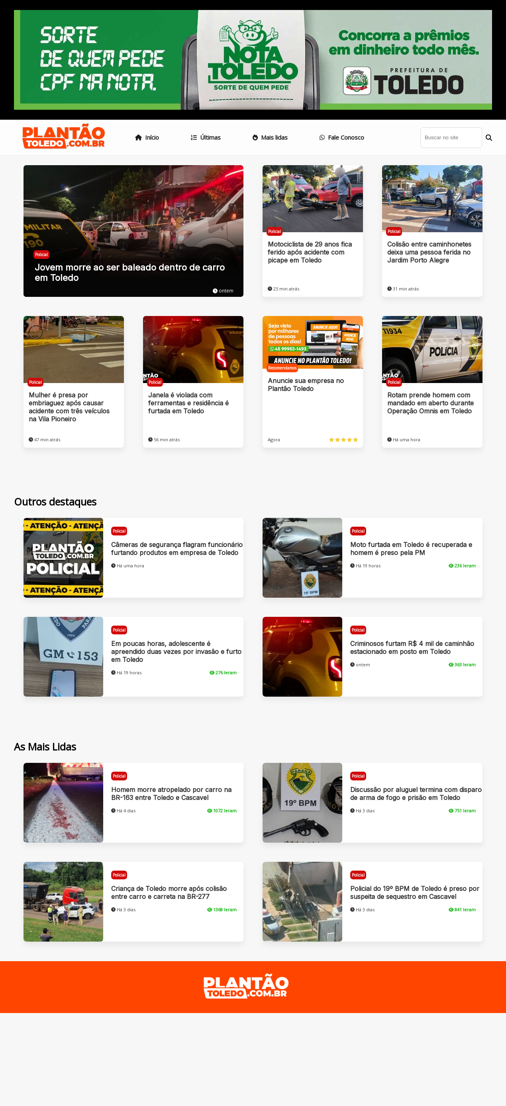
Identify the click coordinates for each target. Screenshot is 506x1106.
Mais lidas (270, 137)
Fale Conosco (342, 137)
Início (147, 137)
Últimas (206, 137)
